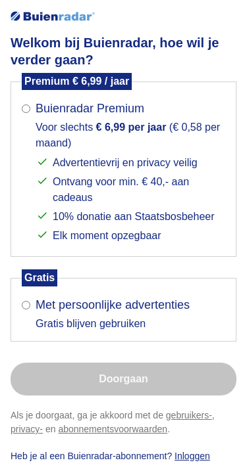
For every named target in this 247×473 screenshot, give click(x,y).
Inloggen (192, 456)
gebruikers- (189, 415)
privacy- (27, 429)
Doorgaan (123, 378)
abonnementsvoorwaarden (112, 429)
